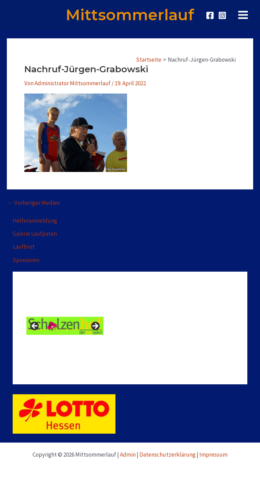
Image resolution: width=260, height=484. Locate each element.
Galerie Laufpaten (35, 233)
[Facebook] (210, 15)
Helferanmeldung (35, 220)
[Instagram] (222, 15)
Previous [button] (35, 326)
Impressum (213, 454)
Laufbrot (24, 246)
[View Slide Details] (64, 325)
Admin (128, 454)
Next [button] (95, 326)
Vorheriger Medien (34, 203)
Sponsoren (26, 260)
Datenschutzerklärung (167, 454)
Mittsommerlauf (130, 14)
